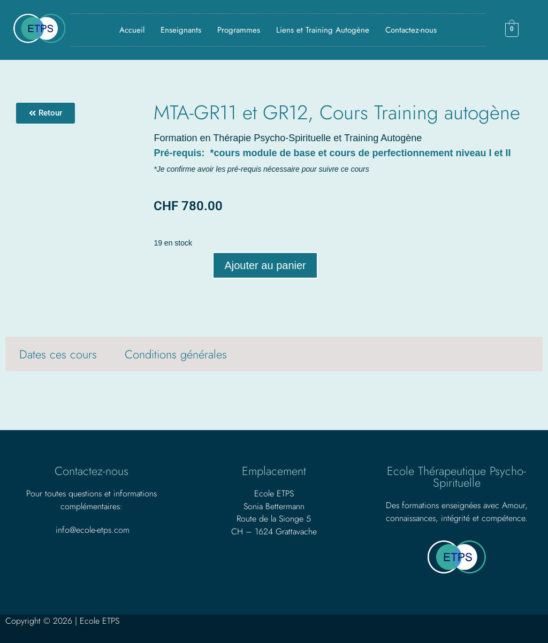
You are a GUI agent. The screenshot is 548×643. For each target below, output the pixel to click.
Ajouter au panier (265, 265)
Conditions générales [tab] (176, 354)
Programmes (238, 30)
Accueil (131, 30)
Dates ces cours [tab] (58, 354)
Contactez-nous (411, 30)
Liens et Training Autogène (322, 30)
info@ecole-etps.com (93, 530)
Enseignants (181, 30)
